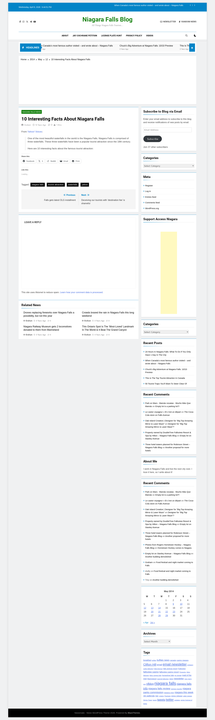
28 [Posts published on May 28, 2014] (159, 615)
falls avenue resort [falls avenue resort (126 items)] (170, 669)
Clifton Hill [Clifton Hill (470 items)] (149, 664)
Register (149, 185)
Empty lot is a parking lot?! (167, 406)
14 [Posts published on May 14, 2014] (159, 608)
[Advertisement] (107, 82)
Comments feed (152, 202)
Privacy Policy (134, 35)
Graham (27, 125)
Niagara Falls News (30, 112)
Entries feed (150, 197)
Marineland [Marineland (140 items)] (151, 679)
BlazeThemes (134, 713)
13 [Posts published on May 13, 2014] (152, 608)
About (65, 35)
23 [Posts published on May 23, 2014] (174, 612)
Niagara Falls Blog (107, 19)
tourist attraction (56, 185)
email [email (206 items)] (159, 665)
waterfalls (72, 185)
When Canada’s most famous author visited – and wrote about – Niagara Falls (148, 5)
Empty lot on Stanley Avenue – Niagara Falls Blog (167, 553)
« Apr (145, 622)
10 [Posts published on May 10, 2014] (181, 604)
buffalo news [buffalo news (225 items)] (163, 660)
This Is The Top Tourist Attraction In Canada (165, 378)
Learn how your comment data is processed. (81, 292)
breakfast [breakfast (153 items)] (147, 660)
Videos (149, 35)
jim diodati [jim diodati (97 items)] (178, 675)
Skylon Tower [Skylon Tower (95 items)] (147, 700)
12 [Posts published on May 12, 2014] (145, 608)
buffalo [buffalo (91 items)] (154, 660)
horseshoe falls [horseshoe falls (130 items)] (168, 675)
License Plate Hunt (111, 35)
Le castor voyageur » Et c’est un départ (163, 412)
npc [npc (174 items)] (157, 696)
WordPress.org (152, 208)
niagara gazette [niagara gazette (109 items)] (176, 689)
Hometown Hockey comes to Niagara (175, 548)
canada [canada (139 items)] (173, 660)
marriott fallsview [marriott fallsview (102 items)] (163, 679)
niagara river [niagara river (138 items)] (169, 693)
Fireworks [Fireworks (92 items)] (182, 672)
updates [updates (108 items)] (177, 700)
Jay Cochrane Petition (85, 35)
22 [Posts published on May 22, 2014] (167, 612)
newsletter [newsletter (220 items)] (179, 678)
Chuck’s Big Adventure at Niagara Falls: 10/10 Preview (158, 45)
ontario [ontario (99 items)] (161, 696)
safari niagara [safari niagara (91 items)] (187, 696)
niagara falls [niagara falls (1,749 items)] (165, 683)
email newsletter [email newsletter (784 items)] (175, 664)
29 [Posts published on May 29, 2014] (167, 615)
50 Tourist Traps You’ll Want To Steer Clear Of (166, 383)
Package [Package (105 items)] (167, 696)
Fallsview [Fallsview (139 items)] (182, 669)
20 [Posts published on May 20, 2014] (152, 612)
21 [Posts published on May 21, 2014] (159, 612)
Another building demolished (158, 556)
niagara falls (37, 185)
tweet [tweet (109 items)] (155, 700)
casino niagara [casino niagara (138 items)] (182, 660)
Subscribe (152, 139)
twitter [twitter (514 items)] (170, 699)
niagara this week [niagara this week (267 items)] (184, 692)
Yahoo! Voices (34, 132)
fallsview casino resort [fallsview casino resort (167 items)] (169, 672)
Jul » (152, 622)
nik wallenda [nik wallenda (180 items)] (149, 696)
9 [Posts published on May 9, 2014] (173, 604)
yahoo (85, 185)
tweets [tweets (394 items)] (161, 699)
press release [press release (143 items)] (177, 696)
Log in (148, 191)
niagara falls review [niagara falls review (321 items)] (159, 688)
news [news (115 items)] (171, 679)
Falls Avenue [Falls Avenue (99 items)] (158, 669)
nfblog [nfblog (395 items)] (150, 683)
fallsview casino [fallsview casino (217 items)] (151, 672)
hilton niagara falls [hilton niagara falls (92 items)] (155, 675)
